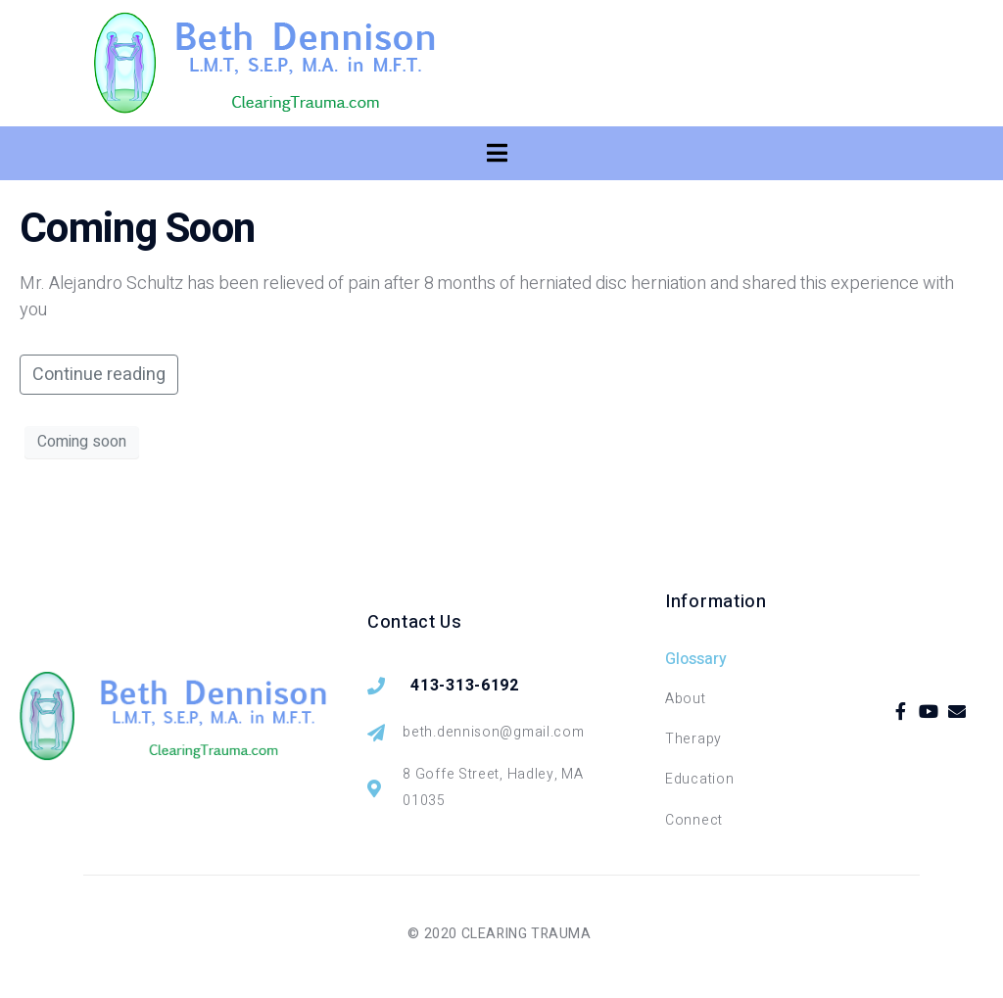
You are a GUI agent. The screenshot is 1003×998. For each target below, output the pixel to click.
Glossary (696, 659)
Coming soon (81, 441)
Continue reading (99, 374)
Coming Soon (137, 229)
